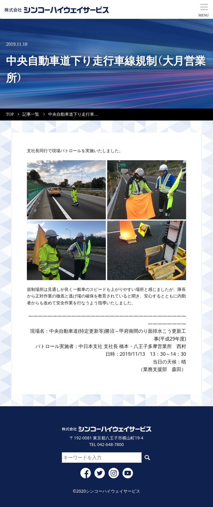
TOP (10, 114)
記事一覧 (30, 114)
